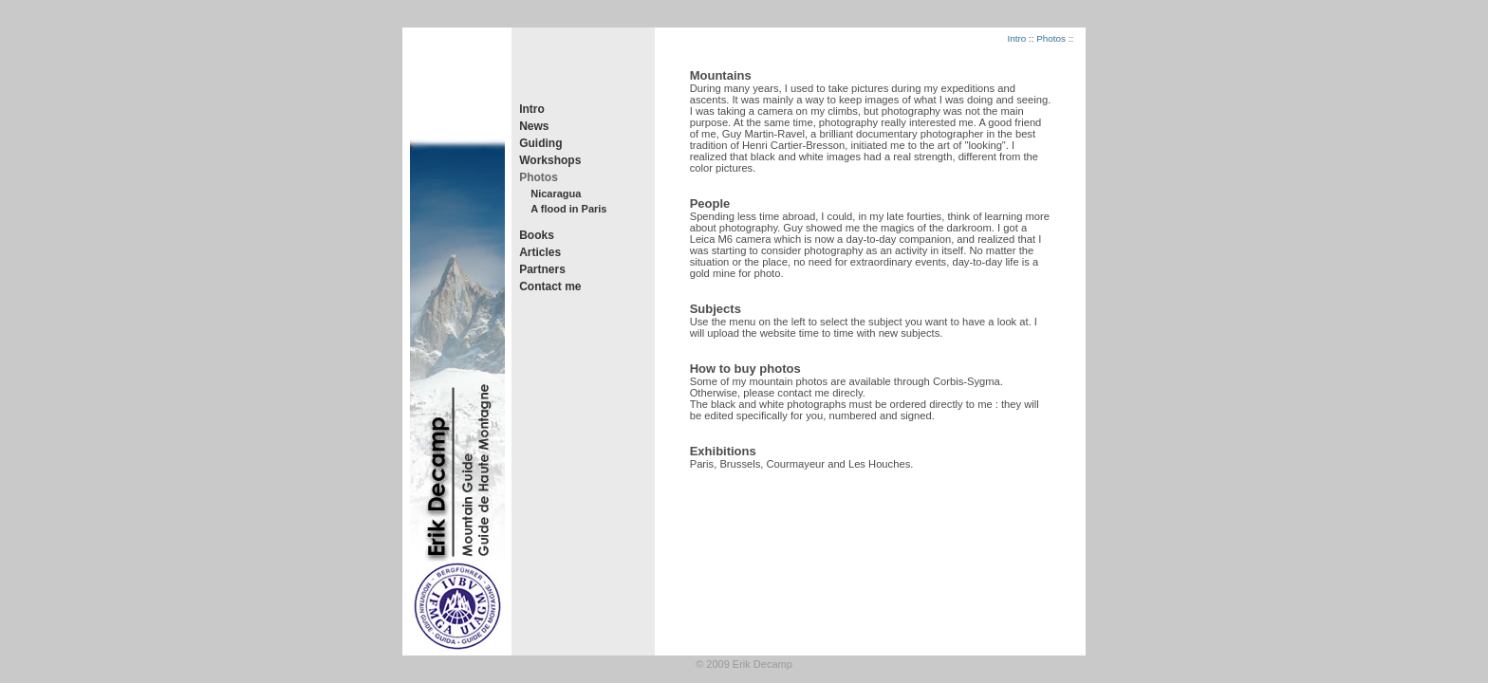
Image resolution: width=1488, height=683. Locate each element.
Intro (532, 109)
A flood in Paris (568, 208)
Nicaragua (555, 193)
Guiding (540, 143)
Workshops (550, 160)
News (534, 126)
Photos (538, 177)
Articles (540, 252)
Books (536, 235)
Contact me (550, 286)
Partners (542, 269)
